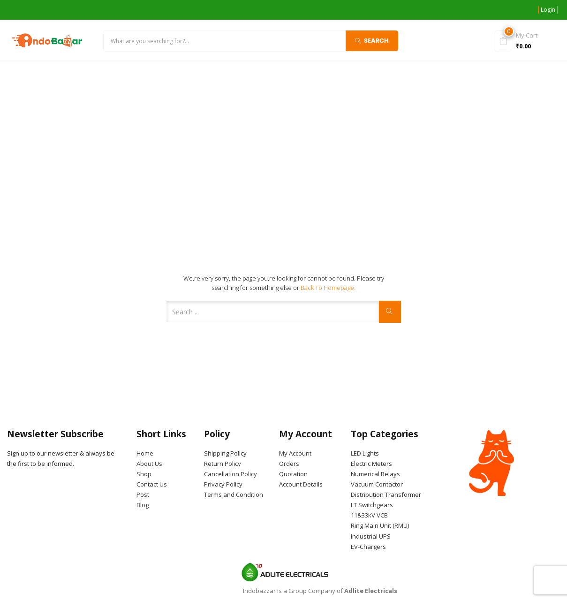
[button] (524, 40)
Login (548, 10)
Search (372, 40)
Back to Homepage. (328, 287)
